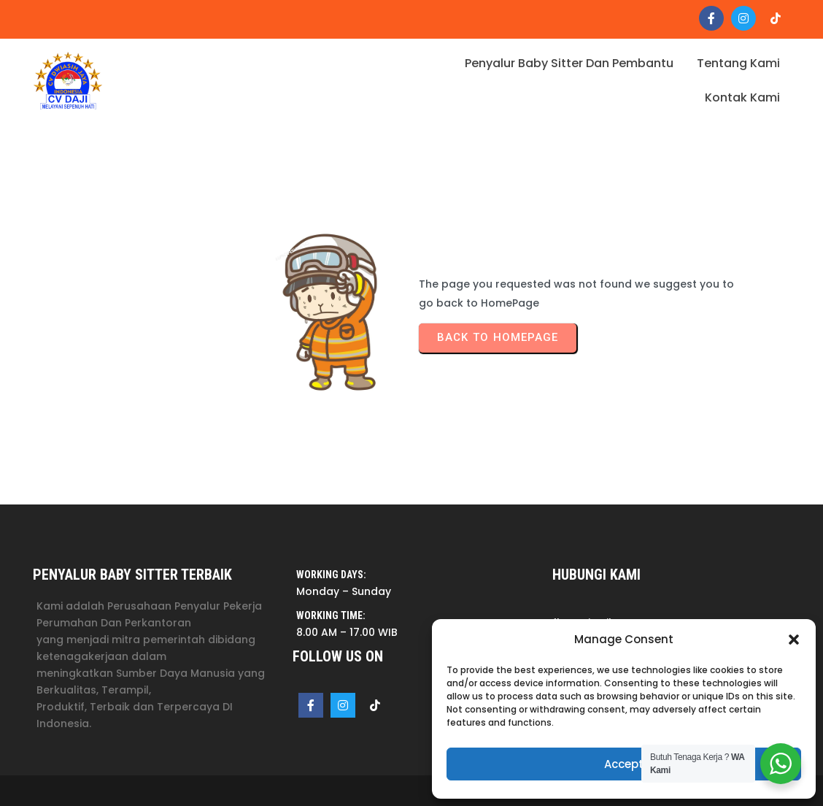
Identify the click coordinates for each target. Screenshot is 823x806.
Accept (624, 764)
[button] (794, 639)
